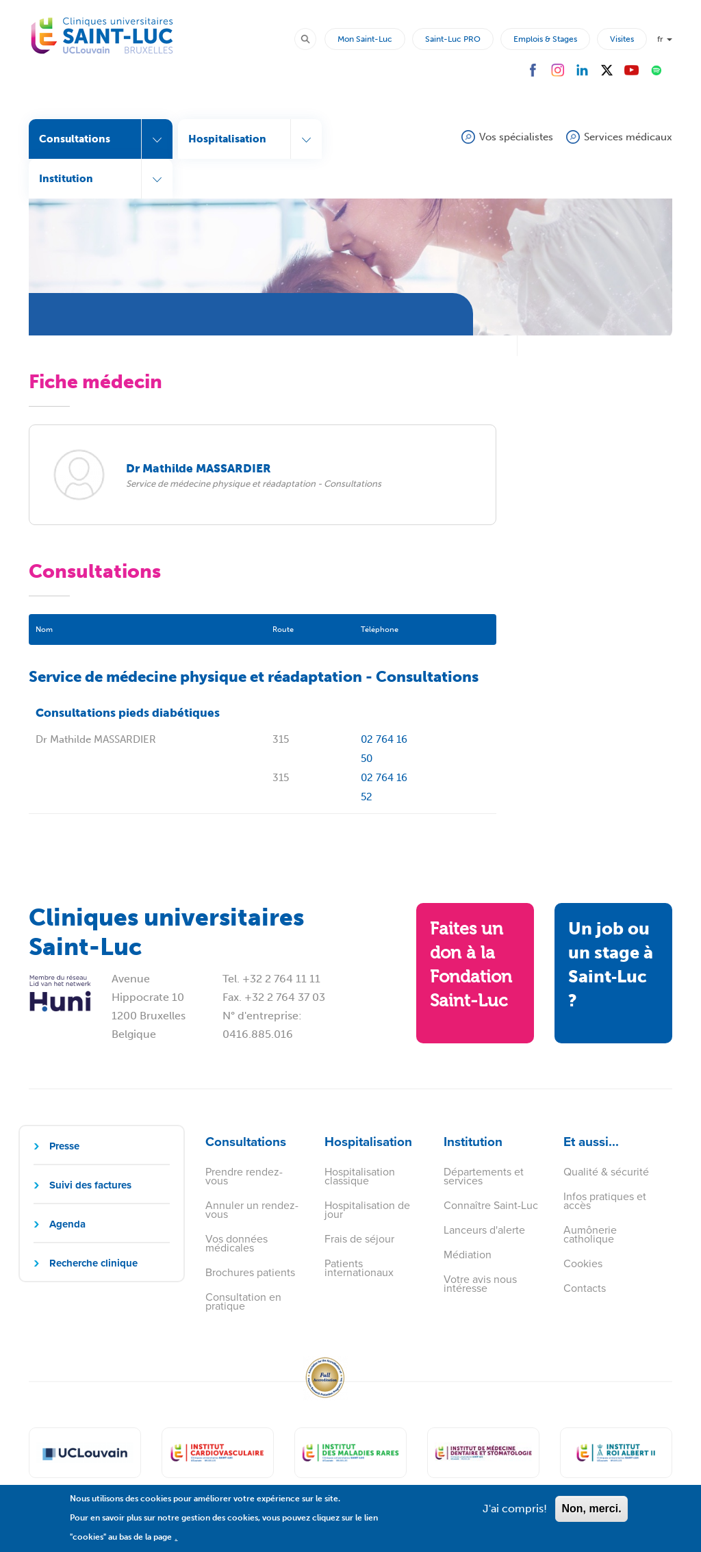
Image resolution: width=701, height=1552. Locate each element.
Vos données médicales (236, 1243)
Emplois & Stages (545, 39)
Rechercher (311, 38)
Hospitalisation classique (359, 1176)
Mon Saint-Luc (364, 39)
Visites (622, 39)
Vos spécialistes (516, 137)
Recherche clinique (93, 1263)
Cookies (582, 1263)
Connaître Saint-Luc (491, 1205)
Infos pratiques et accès (604, 1200)
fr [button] (664, 39)
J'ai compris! (515, 1514)
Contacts (584, 1288)
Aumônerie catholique (590, 1234)
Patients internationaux (359, 1268)
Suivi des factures (90, 1185)
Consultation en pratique (243, 1301)
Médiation (468, 1254)
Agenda (67, 1224)
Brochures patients (250, 1272)
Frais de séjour (359, 1239)
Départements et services (484, 1176)
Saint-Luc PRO (453, 39)
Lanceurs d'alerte (484, 1230)
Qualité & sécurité (606, 1172)
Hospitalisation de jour (367, 1209)
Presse (64, 1146)
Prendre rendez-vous (244, 1176)
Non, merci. (591, 1515)
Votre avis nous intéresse (480, 1283)
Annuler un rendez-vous (251, 1209)
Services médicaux (628, 137)
